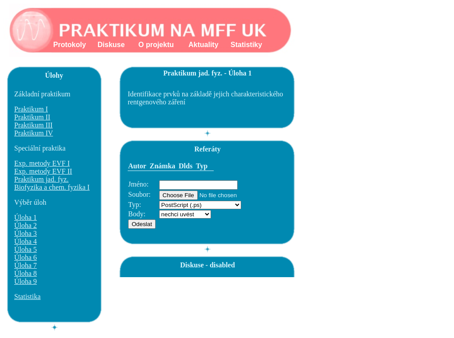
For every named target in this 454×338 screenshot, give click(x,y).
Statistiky (246, 44)
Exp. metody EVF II (43, 171)
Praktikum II (32, 117)
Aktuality (203, 44)
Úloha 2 (25, 225)
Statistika (27, 296)
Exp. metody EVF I (42, 163)
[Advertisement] (279, 297)
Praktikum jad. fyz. (41, 179)
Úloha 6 (25, 257)
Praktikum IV (33, 133)
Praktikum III (33, 125)
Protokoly (69, 44)
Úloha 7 (25, 265)
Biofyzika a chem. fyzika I (52, 187)
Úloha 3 (25, 233)
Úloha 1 (25, 217)
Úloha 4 (25, 241)
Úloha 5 (25, 249)
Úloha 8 (25, 273)
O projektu (156, 44)
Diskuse (111, 44)
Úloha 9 (25, 281)
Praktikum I (31, 109)
